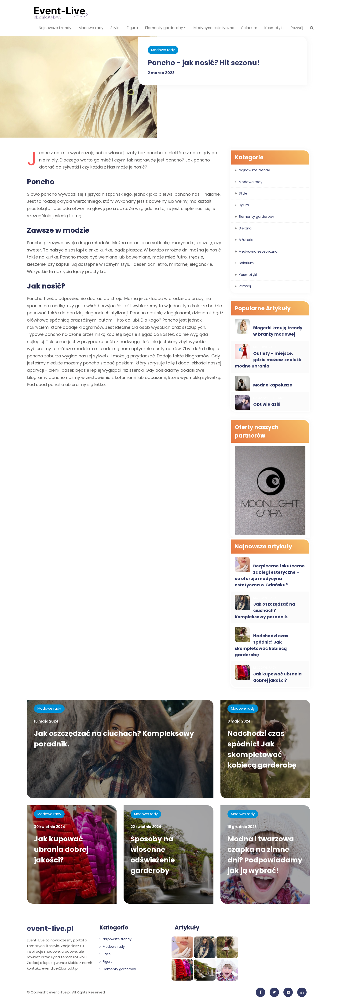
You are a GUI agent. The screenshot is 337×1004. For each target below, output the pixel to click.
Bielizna (245, 228)
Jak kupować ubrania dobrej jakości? (277, 677)
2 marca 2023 (161, 72)
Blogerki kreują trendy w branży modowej (277, 331)
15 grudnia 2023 (242, 826)
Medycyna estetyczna (213, 27)
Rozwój (296, 27)
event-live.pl (50, 928)
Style (115, 27)
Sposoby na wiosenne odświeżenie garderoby (153, 855)
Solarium (249, 27)
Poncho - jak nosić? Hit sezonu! (204, 63)
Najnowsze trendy (55, 27)
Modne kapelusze (272, 385)
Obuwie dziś (266, 404)
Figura (132, 27)
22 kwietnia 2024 (146, 826)
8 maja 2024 (238, 721)
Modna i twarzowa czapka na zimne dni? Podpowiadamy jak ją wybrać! (264, 855)
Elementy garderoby (165, 27)
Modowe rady (90, 27)
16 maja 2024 (46, 721)
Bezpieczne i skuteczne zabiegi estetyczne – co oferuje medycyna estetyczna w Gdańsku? (270, 575)
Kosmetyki (273, 27)
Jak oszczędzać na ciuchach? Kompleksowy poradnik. (265, 610)
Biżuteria (246, 239)
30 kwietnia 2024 (49, 826)
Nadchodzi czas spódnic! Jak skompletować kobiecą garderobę (261, 645)
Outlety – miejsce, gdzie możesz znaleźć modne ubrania (268, 359)
